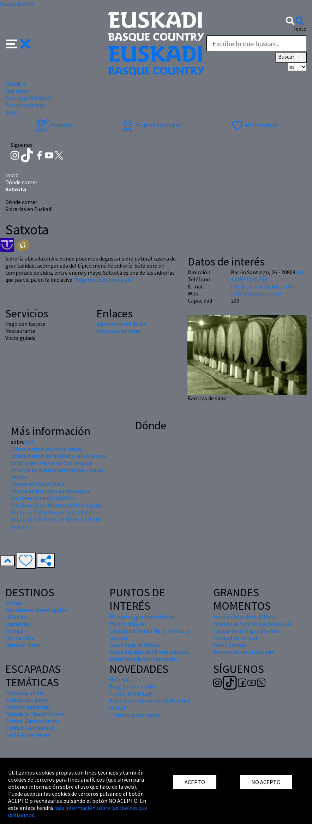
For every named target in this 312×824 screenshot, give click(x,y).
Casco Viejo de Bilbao (134, 644)
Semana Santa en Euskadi (243, 651)
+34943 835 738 (249, 279)
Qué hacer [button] (17, 91)
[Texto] (256, 43)
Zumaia (14, 630)
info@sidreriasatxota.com (262, 286)
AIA (30, 441)
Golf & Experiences (27, 735)
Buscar (291, 57)
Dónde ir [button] (15, 84)
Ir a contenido (17, 3)
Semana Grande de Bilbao (244, 616)
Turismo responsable (135, 714)
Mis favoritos (253, 125)
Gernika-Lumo (22, 645)
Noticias (119, 679)
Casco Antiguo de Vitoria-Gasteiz (148, 651)
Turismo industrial (27, 706)
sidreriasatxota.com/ (256, 293)
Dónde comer (21, 182)
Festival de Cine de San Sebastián (252, 623)
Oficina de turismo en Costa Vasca (51, 462)
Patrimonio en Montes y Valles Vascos (56, 505)
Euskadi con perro (26, 699)
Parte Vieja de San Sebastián (143, 658)
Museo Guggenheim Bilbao (141, 616)
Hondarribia (19, 637)
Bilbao (13, 602)
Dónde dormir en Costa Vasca (46, 448)
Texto (300, 28)
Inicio (12, 175)
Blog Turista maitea (133, 686)
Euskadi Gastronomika (32, 720)
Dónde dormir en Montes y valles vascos (58, 455)
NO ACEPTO (266, 782)
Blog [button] (11, 112)
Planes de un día (24, 692)
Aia (300, 272)
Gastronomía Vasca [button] (28, 98)
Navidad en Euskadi (236, 637)
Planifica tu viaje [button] (25, 105)
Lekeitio (15, 616)
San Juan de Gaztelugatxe (36, 609)
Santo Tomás (229, 644)
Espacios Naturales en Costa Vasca (52, 512)
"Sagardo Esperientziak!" (103, 279)
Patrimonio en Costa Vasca (43, 498)
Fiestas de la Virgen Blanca (245, 630)
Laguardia (17, 623)
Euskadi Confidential (30, 728)
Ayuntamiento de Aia (121, 323)
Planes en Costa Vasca (37, 484)
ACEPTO (195, 782)
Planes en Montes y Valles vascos (50, 491)
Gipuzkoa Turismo (118, 330)
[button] (18, 43)
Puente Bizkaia (127, 623)
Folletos (53, 125)
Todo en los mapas (150, 125)
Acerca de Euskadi (130, 693)
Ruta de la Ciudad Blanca (34, 713)
